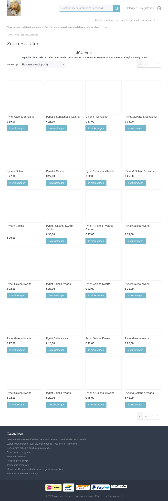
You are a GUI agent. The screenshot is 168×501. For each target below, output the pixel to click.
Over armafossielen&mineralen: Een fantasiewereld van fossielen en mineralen (53, 27)
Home (9, 35)
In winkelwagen (17, 128)
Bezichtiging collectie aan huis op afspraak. (29, 448)
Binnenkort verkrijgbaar (19, 452)
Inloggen (132, 8)
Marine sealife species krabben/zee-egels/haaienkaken (35, 469)
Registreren (147, 8)
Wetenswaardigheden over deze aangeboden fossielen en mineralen (42, 443)
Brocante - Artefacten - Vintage (22, 473)
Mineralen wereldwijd (17, 456)
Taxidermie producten (18, 465)
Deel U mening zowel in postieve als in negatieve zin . (126, 20)
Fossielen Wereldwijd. (18, 460)
